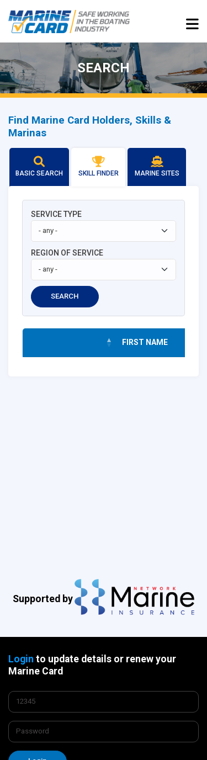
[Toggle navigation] (192, 23)
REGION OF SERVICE (67, 252)
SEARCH (65, 296)
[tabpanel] (103, 281)
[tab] (39, 167)
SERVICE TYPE (56, 214)
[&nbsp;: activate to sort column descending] (69, 342)
